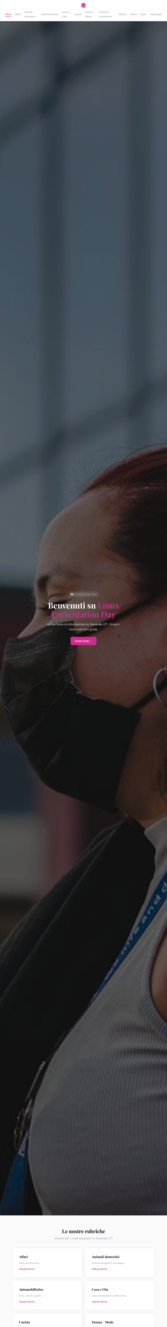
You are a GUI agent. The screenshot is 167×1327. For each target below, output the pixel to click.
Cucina (78, 14)
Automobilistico (50, 14)
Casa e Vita (66, 14)
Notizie (122, 14)
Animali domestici (30, 14)
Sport (143, 14)
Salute (133, 14)
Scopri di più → (83, 640)
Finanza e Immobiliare (105, 14)
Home (8, 14)
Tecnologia (156, 14)
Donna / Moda (89, 14)
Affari (18, 14)
